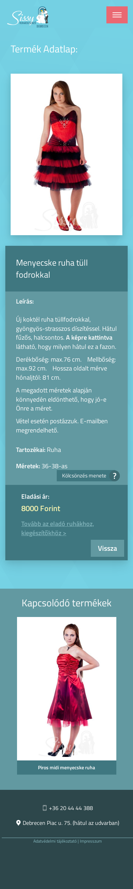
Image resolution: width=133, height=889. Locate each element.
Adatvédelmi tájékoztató (55, 841)
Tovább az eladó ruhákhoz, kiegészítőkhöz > (57, 528)
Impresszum (91, 841)
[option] (66, 698)
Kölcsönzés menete (88, 475)
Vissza (107, 548)
